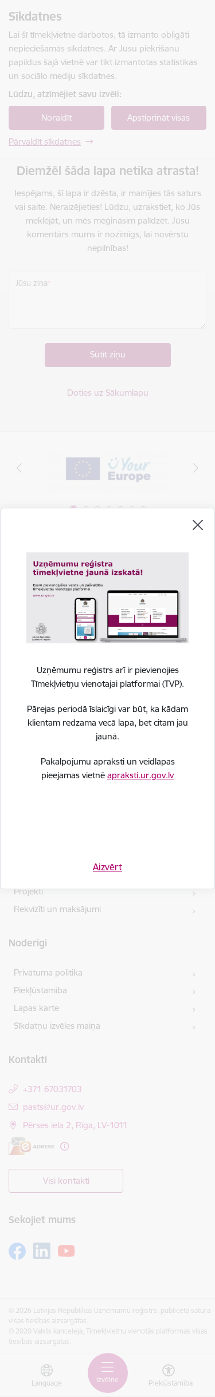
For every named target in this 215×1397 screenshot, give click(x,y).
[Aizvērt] (198, 525)
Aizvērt (107, 867)
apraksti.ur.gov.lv (140, 775)
